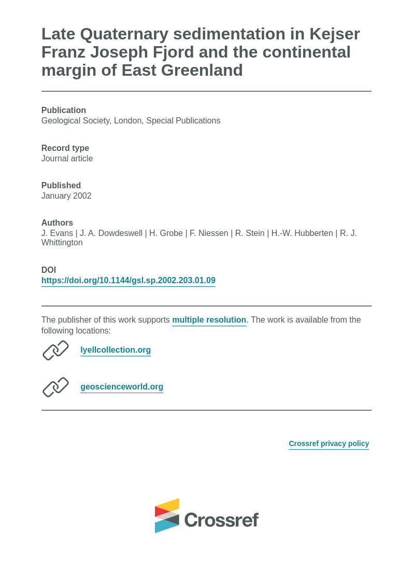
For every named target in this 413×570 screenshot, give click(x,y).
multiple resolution (209, 319)
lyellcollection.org (115, 349)
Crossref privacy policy (329, 443)
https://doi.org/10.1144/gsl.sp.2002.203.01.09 (128, 280)
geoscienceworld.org (121, 386)
